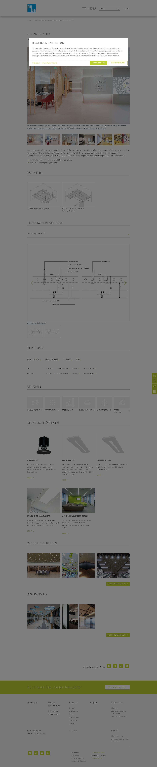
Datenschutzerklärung (49, 63)
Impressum (36, 63)
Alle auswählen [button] (99, 63)
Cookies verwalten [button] (118, 63)
